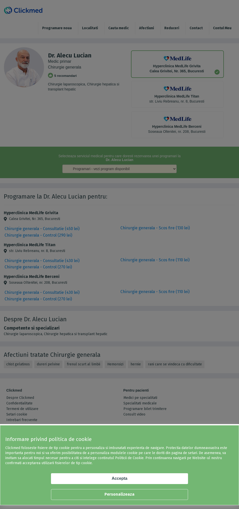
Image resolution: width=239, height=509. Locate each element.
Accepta (119, 478)
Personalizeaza (119, 494)
